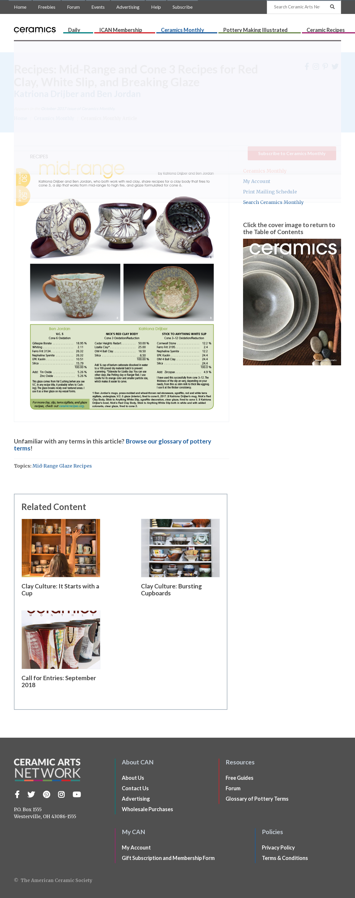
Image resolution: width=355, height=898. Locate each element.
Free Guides (239, 778)
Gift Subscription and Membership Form (168, 858)
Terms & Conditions (285, 858)
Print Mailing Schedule (270, 192)
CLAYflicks (316, 28)
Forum (73, 7)
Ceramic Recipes (284, 28)
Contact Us (135, 788)
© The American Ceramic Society (53, 880)
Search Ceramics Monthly (273, 202)
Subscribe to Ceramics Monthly (292, 153)
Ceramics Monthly (179, 28)
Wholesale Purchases (147, 809)
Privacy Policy (278, 847)
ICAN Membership (136, 28)
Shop (335, 28)
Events (98, 7)
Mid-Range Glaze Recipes (62, 466)
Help (156, 7)
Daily (109, 28)
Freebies (46, 7)
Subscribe (183, 7)
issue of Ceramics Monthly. (78, 108)
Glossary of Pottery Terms (257, 798)
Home (20, 7)
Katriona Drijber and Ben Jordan (77, 93)
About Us (133, 778)
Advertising (128, 7)
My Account (256, 181)
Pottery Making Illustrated (233, 28)
